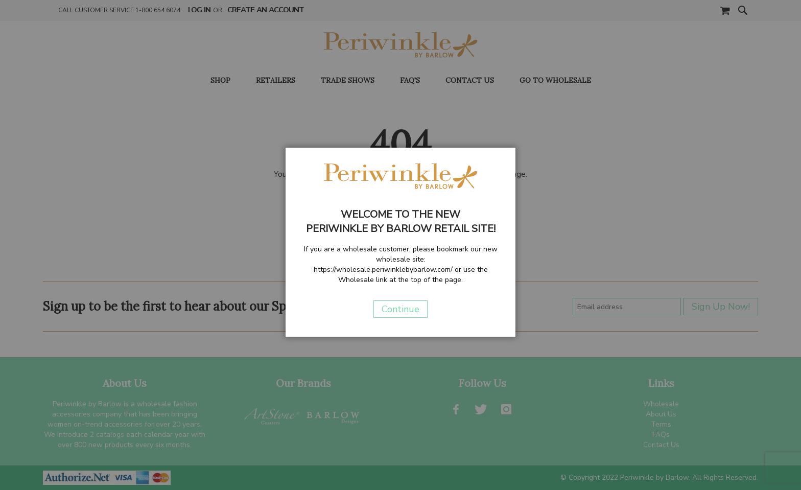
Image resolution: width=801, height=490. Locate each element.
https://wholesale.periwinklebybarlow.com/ (383, 269)
